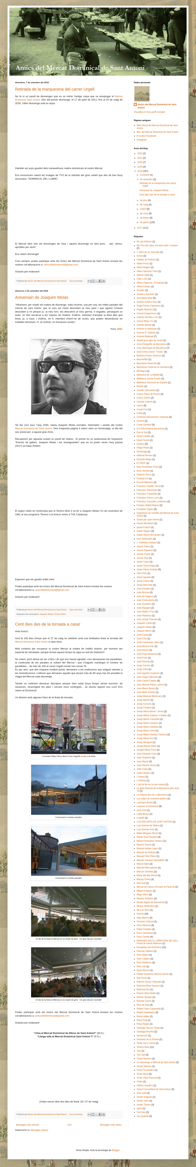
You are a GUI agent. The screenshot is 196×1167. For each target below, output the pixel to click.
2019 (140, 166)
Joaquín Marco (144, 631)
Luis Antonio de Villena (148, 825)
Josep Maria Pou (145, 738)
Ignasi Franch (143, 527)
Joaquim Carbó (144, 623)
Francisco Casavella (147, 493)
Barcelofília (142, 359)
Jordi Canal (142, 634)
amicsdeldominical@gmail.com (61, 264)
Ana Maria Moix (144, 298)
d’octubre (145, 175)
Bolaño (140, 386)
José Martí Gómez (146, 692)
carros (140, 405)
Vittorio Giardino (145, 1085)
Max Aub (141, 883)
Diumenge (142, 451)
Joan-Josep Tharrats (147, 619)
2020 (140, 162)
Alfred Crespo (143, 286)
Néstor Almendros (146, 906)
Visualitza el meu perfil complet (149, 112)
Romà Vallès (143, 1016)
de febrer (145, 217)
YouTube (141, 1112)
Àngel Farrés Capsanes (148, 305)
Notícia (140, 913)
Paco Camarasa (145, 933)
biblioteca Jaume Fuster (149, 378)
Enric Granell (143, 471)
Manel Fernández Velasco (150, 841)
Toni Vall (141, 1054)
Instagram (142, 139)
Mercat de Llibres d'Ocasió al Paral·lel (156, 887)
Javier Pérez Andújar (147, 569)
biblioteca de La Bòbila (148, 375)
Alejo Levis (142, 278)
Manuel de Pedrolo (146, 852)
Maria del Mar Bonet (147, 875)
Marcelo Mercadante (147, 867)
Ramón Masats (144, 997)
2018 (140, 171)
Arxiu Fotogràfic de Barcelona (151, 344)
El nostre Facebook (146, 136)
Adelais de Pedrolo (146, 259)
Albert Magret (143, 267)
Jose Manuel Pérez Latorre (150, 684)
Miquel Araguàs (144, 891)
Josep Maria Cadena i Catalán (152, 715)
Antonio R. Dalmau (146, 332)
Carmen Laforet (144, 401)
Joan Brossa (143, 592)
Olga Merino (143, 917)
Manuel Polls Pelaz (146, 856)
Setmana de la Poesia (148, 1039)
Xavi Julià (141, 1093)
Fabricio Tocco (144, 474)
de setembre (146, 179)
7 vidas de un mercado (148, 252)
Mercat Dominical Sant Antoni (31, 641)
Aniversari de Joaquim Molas (41, 297)
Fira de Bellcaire (145, 482)
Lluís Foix (141, 810)
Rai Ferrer (142, 978)
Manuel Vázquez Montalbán (151, 860)
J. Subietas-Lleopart (147, 542)
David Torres (143, 440)
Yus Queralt (143, 1116)
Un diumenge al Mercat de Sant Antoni (156, 1062)
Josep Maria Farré (146, 730)
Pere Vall (141, 966)
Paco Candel (143, 936)
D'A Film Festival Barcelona (150, 428)
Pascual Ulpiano (145, 951)
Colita (139, 413)
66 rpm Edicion (144, 241)
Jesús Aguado (144, 577)
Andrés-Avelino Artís (147, 302)
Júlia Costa (142, 769)
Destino (140, 444)
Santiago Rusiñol (145, 1031)
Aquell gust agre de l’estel (149, 340)
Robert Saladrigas (146, 1012)
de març (144, 213)
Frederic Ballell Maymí (148, 505)
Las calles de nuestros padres (152, 798)
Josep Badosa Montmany (149, 696)
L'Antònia (141, 780)
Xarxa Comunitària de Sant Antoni (154, 1089)
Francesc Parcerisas (147, 490)
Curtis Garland (144, 424)
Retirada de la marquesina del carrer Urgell (54, 89)
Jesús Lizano (143, 581)
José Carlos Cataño (146, 680)
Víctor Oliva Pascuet (147, 1077)
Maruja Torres (143, 879)
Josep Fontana (144, 707)
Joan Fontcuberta (145, 600)
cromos (140, 421)
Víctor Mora (142, 1074)
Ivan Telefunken (144, 538)
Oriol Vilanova (144, 925)
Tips (139, 1051)
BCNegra (141, 371)
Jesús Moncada (144, 585)
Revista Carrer (144, 1001)
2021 (140, 158)
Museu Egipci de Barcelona (150, 902)
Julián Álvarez (144, 773)
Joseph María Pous (146, 750)
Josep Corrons (144, 704)
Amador (141, 290)
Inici (69, 1125)
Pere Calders (143, 958)
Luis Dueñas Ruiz (145, 829)
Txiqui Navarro (144, 1058)
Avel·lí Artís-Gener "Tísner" (150, 352)
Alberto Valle (143, 275)
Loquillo (140, 817)
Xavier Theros (144, 1104)
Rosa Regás (143, 1024)
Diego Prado (143, 447)
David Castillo (143, 436)
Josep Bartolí (143, 700)
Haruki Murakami (145, 523)
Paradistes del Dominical (149, 947)
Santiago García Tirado (148, 1028)
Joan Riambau (144, 615)
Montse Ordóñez (145, 898)
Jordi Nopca (143, 650)
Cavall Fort (142, 409)
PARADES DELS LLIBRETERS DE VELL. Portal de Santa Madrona (158, 942)
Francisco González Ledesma (152, 501)
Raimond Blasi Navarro (148, 985)
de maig (144, 204)
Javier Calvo (143, 561)
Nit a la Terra (143, 910)
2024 (140, 153)
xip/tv (139, 1108)
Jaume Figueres (145, 550)
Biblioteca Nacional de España (152, 382)
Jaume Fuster (143, 554)
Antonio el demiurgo (147, 328)
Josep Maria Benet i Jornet (150, 711)
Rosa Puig (142, 1020)
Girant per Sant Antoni (148, 519)
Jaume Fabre (143, 546)
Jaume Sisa (143, 558)
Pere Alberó (143, 955)
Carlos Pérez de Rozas (148, 394)
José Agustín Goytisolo (148, 673)
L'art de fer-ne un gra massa (151, 784)
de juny (144, 200)
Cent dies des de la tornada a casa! (47, 624)
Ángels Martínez (145, 309)
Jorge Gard (142, 669)
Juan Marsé (143, 761)
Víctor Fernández (145, 1070)
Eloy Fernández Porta (147, 467)
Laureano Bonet (145, 802)
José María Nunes (146, 688)
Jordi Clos (142, 638)
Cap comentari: (76, 281)
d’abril (143, 209)
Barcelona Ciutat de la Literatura (153, 367)
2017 (140, 227)
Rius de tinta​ (143, 1005)
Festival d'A (142, 478)
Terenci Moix (60, 614)
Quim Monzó (143, 970)
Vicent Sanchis (144, 1066)
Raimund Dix (143, 989)
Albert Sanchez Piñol (147, 271)
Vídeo (139, 1081)
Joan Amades (143, 588)
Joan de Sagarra (145, 596)
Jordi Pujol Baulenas (147, 654)
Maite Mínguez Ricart (147, 833)
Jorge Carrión (143, 665)
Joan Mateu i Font (146, 611)
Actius (140, 256)
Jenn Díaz (142, 573)
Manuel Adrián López (147, 848)
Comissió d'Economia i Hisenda (152, 417)
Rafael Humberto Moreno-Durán (153, 974)
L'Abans (141, 776)
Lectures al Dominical (147, 806)
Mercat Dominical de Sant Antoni (33, 428)
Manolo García (144, 844)
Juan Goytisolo (144, 757)
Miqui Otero (142, 894)
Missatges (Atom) (39, 1130)
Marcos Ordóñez (145, 871)
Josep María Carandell (148, 719)
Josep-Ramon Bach (146, 746)
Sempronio (142, 1035)
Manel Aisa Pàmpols (147, 837)
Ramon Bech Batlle (146, 993)
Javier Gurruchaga (146, 565)
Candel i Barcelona (146, 390)
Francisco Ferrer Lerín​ (148, 497)
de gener (145, 222)
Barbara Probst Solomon (149, 355)
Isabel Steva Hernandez (149, 535)
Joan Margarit (143, 608)
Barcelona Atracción (147, 363)
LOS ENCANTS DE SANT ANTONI (154, 821)
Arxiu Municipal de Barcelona (151, 348)
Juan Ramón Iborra (146, 765)
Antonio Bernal (144, 325)
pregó (84, 756)
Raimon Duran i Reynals (149, 981)
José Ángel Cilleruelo (147, 677)
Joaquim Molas (46, 614)
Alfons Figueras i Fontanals (150, 282)
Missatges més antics (111, 1125)
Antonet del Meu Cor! (147, 317)
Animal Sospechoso (147, 313)
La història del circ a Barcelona (152, 794)
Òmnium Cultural (145, 921)
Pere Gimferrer (144, 962)
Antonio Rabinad (145, 336)
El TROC (141, 463)
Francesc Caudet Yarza (148, 486)
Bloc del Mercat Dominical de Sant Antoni (157, 132)
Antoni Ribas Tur (145, 321)
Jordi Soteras (143, 661)
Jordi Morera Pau (145, 646)
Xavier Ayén (143, 1100)
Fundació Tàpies (145, 509)
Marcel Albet (143, 864)
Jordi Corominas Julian (148, 642)
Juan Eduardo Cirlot (147, 753)
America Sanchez (145, 294)
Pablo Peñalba (144, 929)
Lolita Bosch (143, 814)
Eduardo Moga (144, 459)
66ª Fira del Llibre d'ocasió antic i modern (157, 245)
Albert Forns (143, 263)
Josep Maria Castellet (147, 727)
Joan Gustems (144, 604)
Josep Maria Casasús (147, 723)
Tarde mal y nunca (146, 1043)
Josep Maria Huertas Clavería (152, 734)
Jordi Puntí (142, 657)
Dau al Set (142, 432)
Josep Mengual (144, 742)
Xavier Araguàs (144, 1097)
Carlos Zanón (143, 397)
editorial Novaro (144, 455)
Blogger (115, 1150)
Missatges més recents (27, 1125)
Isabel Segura (144, 531)
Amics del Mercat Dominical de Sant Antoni (157, 106)
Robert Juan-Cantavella (148, 1008)
